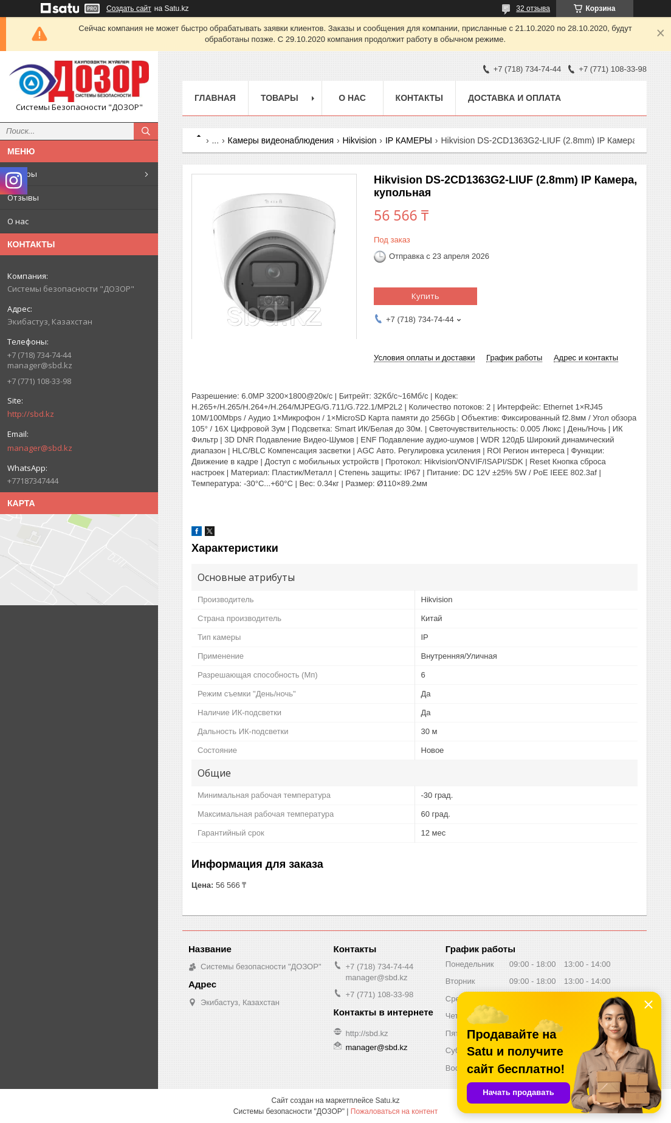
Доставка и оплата (514, 98)
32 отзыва (533, 8)
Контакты (419, 98)
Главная (215, 98)
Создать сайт (128, 8)
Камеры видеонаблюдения (281, 140)
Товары (22, 173)
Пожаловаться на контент (394, 1111)
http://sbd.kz (30, 413)
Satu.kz (387, 1100)
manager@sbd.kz (39, 447)
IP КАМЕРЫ (408, 140)
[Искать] (146, 131)
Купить (425, 295)
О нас (18, 221)
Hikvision (359, 140)
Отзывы (23, 197)
